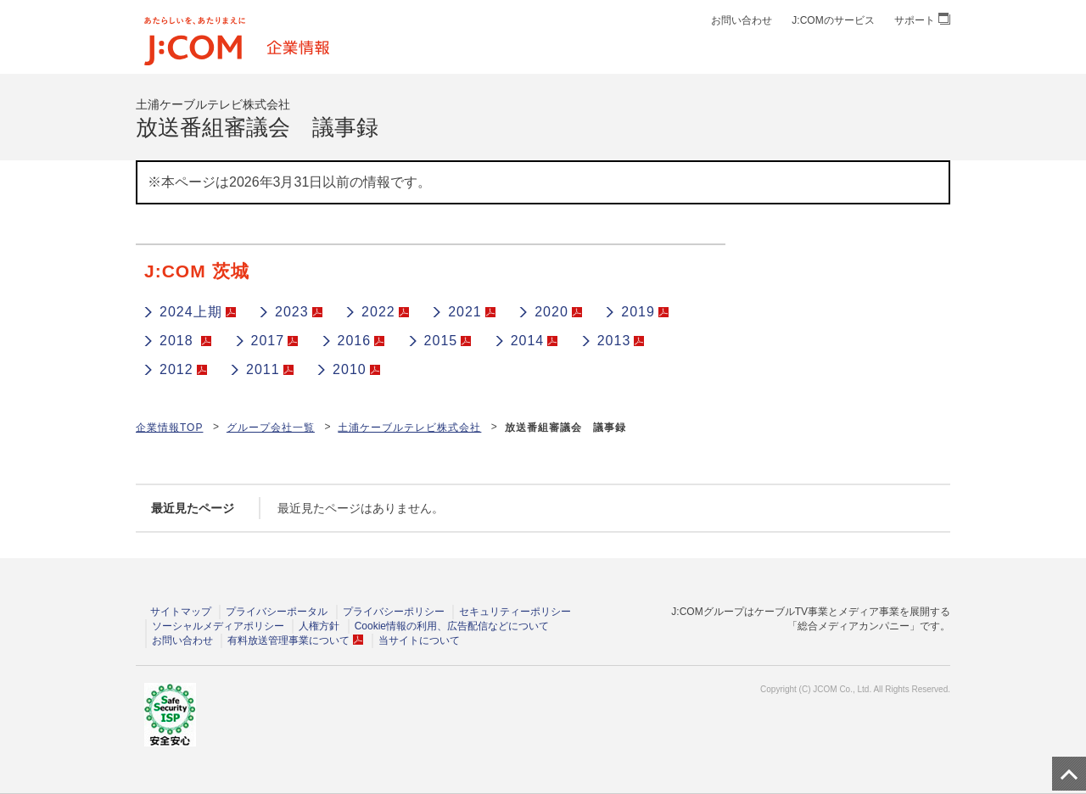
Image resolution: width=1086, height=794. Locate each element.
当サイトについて (419, 640)
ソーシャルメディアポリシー (218, 626)
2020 (558, 312)
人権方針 (319, 626)
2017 (275, 340)
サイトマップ (180, 612)
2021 (471, 312)
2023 (298, 312)
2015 (448, 340)
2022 (385, 312)
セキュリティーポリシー (515, 612)
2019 (645, 312)
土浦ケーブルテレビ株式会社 (409, 427)
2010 (356, 369)
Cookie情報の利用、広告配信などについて (452, 626)
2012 (183, 369)
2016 (361, 340)
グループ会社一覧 (271, 427)
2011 (270, 369)
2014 (534, 340)
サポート (922, 20)
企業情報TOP (169, 427)
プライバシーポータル (276, 612)
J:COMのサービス (833, 20)
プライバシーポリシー (394, 612)
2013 (621, 340)
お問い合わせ (741, 20)
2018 (185, 340)
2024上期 (198, 312)
